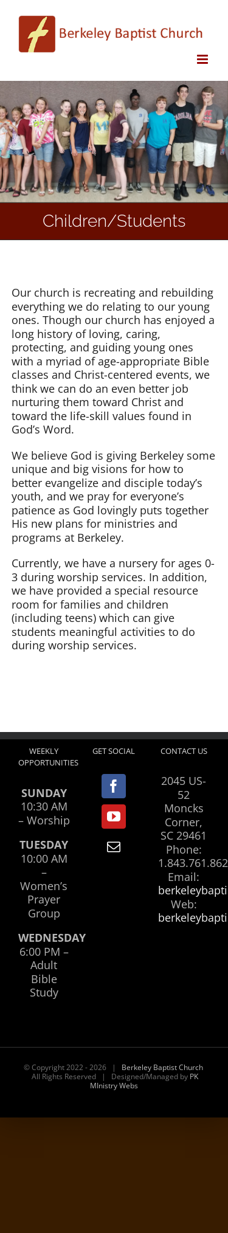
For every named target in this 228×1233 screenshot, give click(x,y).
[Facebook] (114, 786)
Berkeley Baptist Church (162, 1067)
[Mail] (114, 847)
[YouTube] (114, 816)
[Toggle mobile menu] (203, 59)
